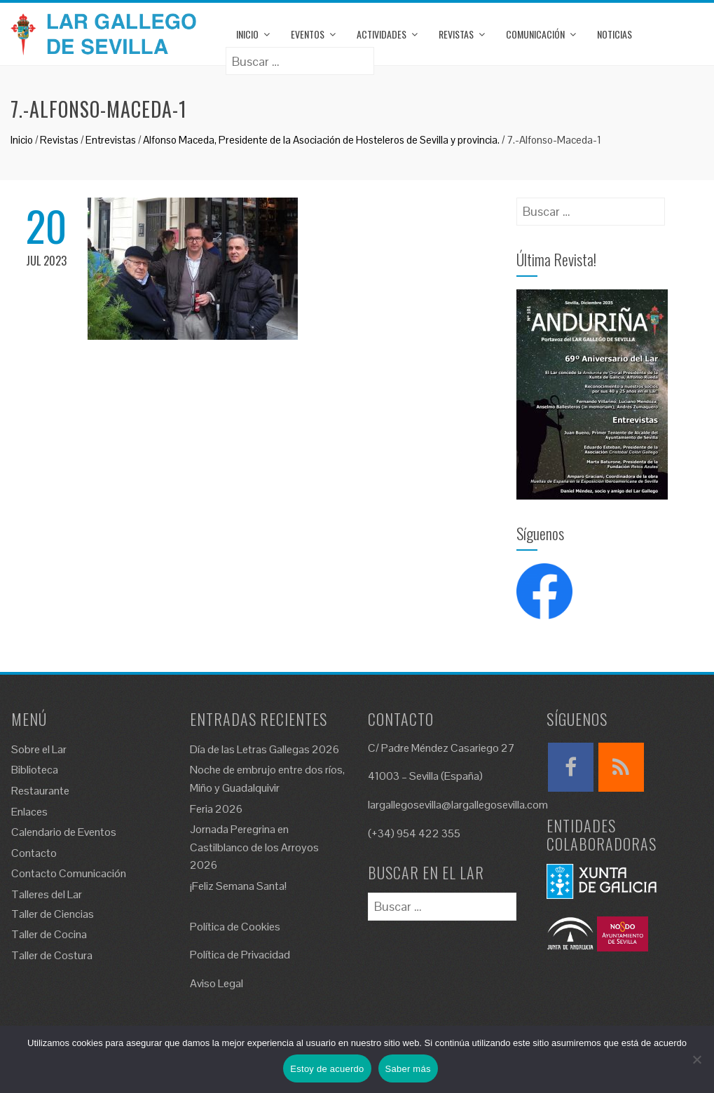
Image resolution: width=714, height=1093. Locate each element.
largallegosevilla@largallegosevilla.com (458, 804)
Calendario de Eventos (63, 832)
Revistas (456, 34)
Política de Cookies (235, 926)
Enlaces (29, 811)
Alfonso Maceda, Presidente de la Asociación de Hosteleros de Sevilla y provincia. (321, 139)
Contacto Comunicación (68, 873)
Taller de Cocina (49, 934)
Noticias (614, 34)
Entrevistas (110, 139)
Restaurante (40, 790)
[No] (696, 1059)
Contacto (34, 853)
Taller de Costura (51, 955)
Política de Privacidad (240, 954)
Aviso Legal (216, 983)
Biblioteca (34, 769)
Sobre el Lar (39, 749)
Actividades (381, 34)
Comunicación (535, 34)
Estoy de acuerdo (327, 1069)
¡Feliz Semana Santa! (238, 886)
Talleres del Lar (46, 894)
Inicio (247, 34)
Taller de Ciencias (52, 914)
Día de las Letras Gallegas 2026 (264, 749)
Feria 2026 (216, 809)
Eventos (307, 34)
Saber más (408, 1069)
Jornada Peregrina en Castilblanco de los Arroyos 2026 (254, 847)
